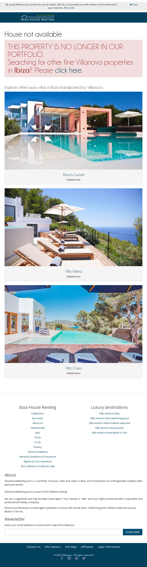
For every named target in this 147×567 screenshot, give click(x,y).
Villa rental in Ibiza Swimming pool (109, 418)
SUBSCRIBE (133, 532)
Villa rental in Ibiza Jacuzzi (109, 428)
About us (38, 423)
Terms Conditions (38, 451)
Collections (37, 413)
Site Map (71, 547)
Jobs (37, 432)
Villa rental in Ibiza (109, 413)
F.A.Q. (37, 442)
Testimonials (37, 428)
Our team (37, 418)
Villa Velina (73, 271)
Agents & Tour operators (38, 461)
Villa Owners (53, 547)
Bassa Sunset (73, 175)
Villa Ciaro (73, 368)
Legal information (109, 547)
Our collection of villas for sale (38, 466)
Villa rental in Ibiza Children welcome (109, 423)
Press (38, 437)
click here (68, 70)
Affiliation (87, 547)
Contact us (33, 547)
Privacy (37, 447)
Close (134, 4)
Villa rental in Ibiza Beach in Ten (109, 432)
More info (69, 7)
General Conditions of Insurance (37, 456)
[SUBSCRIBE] (64, 532)
